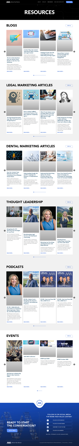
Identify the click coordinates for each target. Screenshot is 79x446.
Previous (5, 52)
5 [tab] (41, 391)
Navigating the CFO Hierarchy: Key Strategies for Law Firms (13, 231)
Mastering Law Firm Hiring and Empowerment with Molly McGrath (47, 244)
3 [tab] (39, 391)
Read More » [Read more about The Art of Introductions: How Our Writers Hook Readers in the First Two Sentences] (10, 71)
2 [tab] (34, 75)
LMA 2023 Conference (29, 357)
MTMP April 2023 (45, 359)
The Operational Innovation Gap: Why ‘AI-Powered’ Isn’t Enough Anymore (14, 120)
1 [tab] (33, 75)
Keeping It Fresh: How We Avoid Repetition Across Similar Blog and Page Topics (48, 55)
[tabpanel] (14, 51)
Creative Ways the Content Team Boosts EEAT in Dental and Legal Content (31, 52)
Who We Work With (59, 2)
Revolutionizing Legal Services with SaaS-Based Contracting (30, 236)
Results (44, 2)
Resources (50, 2)
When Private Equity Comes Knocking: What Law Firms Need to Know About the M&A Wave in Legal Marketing (48, 115)
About (39, 2)
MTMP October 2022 (62, 359)
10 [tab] (43, 75)
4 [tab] (40, 391)
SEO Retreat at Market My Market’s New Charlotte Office (14, 376)
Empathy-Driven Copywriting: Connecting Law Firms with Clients (63, 242)
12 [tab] (45, 75)
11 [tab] (44, 75)
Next (74, 52)
